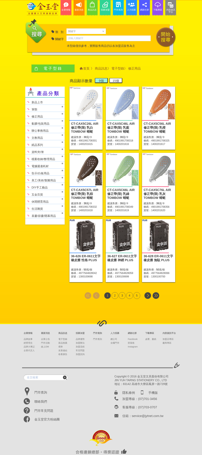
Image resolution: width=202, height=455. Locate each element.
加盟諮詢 (80, 354)
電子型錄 (117, 68)
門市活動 (45, 343)
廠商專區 (167, 343)
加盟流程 (80, 346)
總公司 (113, 339)
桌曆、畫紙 (150, 339)
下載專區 (149, 333)
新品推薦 (62, 343)
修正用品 (44, 115)
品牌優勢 (80, 339)
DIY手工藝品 (44, 186)
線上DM (45, 346)
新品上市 (34, 101)
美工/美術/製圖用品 (44, 179)
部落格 (131, 343)
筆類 (44, 108)
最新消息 (45, 333)
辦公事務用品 (44, 129)
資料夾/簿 (44, 150)
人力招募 (114, 333)
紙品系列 (44, 143)
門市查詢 (97, 333)
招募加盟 (80, 333)
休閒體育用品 (44, 200)
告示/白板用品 (44, 172)
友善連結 (62, 350)
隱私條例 (128, 392)
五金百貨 (44, 193)
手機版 (153, 392)
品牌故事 (28, 339)
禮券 (60, 346)
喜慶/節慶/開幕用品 (44, 214)
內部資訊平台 (169, 333)
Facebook (132, 339)
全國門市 (114, 343)
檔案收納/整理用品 (44, 158)
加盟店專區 (168, 339)
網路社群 (132, 333)
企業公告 (45, 339)
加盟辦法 (80, 343)
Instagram (133, 346)
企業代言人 (29, 350)
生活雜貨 (44, 207)
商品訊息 (101, 68)
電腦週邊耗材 (44, 165)
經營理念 (28, 343)
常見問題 (80, 350)
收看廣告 (62, 354)
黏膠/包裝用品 (44, 122)
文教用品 (44, 136)
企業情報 (28, 333)
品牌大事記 (29, 346)
